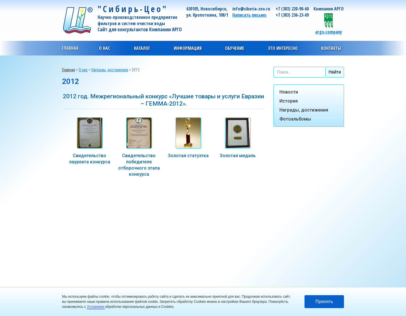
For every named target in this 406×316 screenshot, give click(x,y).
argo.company (328, 32)
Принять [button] (324, 301)
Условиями (96, 307)
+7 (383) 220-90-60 (292, 9)
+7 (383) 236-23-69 (292, 15)
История (288, 101)
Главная (70, 48)
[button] (104, 48)
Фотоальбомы (295, 119)
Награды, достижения (303, 110)
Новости (288, 92)
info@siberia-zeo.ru (251, 9)
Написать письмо (249, 15)
